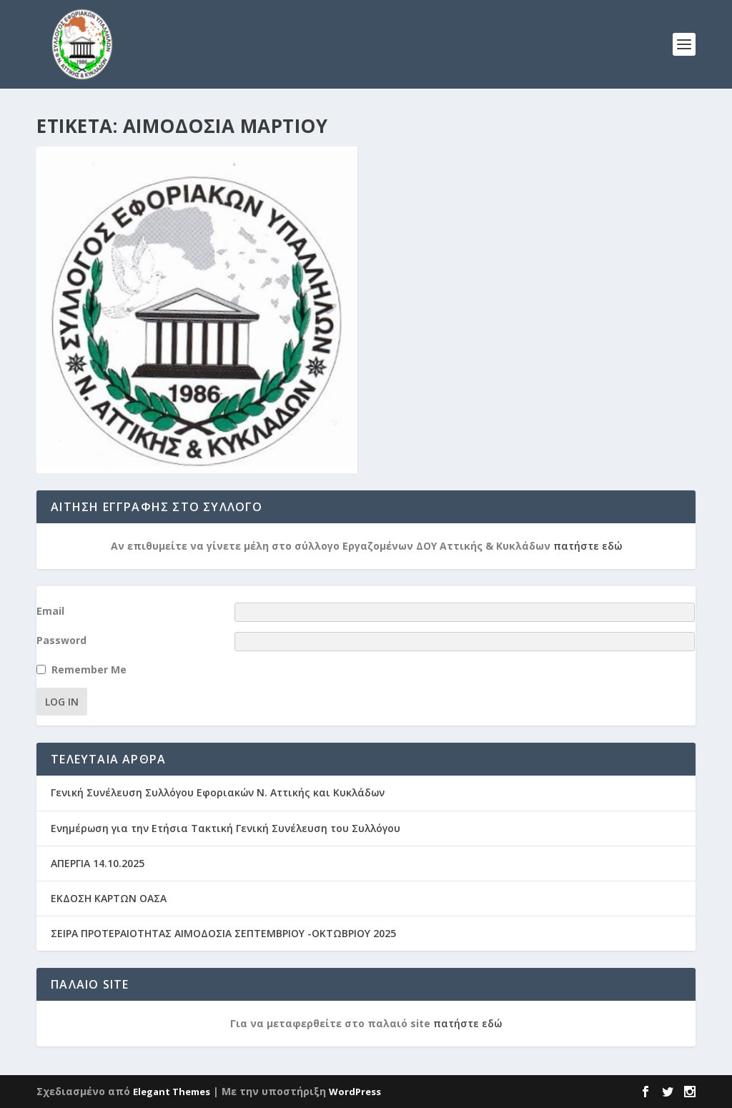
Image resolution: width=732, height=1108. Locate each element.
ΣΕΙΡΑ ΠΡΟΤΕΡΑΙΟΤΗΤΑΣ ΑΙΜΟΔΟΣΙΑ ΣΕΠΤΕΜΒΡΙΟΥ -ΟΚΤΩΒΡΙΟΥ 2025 (223, 933)
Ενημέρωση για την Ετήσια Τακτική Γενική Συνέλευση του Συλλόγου (225, 828)
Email (50, 611)
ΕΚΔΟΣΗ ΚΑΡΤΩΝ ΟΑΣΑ (109, 898)
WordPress (355, 1091)
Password (61, 640)
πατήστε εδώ (587, 546)
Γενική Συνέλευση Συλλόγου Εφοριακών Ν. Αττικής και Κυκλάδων (218, 792)
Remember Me (89, 669)
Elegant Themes (171, 1091)
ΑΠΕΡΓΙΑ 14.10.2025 (97, 863)
